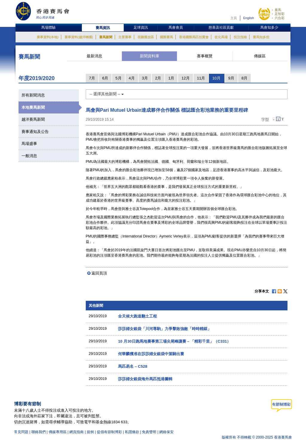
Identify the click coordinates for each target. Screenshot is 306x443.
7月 (92, 78)
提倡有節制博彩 (109, 432)
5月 (118, 78)
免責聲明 (149, 432)
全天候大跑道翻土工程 (137, 316)
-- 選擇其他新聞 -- (107, 94)
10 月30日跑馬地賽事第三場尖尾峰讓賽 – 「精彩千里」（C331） (174, 341)
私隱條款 (132, 432)
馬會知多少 (269, 27)
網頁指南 (76, 432)
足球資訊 (141, 27)
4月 (132, 78)
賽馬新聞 (105, 37)
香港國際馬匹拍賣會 (194, 37)
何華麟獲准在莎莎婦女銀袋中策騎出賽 (151, 354)
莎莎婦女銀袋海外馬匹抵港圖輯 (145, 379)
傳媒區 (260, 56)
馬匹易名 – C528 (132, 366)
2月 (158, 78)
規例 (91, 432)
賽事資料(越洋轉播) (79, 37)
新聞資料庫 (149, 56)
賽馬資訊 (103, 28)
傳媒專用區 (58, 432)
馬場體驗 (48, 27)
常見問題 (21, 432)
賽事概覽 (204, 56)
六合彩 (279, 18)
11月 (201, 78)
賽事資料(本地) (48, 37)
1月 (171, 78)
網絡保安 (166, 432)
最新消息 (94, 56)
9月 (231, 78)
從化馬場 (221, 37)
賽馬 (278, 10)
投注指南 (240, 37)
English (248, 18)
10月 (216, 78)
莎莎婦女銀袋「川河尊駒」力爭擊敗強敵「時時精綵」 (164, 328)
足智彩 (279, 14)
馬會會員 (176, 27)
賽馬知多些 (261, 37)
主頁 (233, 18)
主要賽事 (124, 37)
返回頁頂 (99, 273)
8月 (244, 78)
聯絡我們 (38, 432)
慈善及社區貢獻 (221, 27)
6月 (105, 78)
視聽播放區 (145, 37)
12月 (185, 78)
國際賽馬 (166, 37)
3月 (145, 78)
